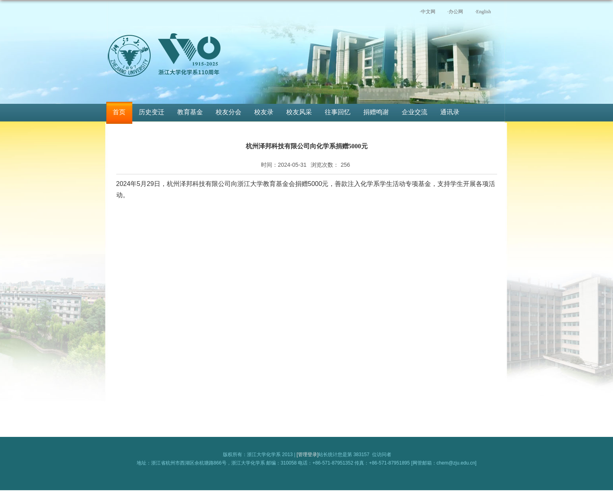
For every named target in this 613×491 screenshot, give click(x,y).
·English (483, 11)
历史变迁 (151, 112)
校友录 (263, 112)
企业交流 (414, 112)
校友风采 (299, 112)
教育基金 (190, 112)
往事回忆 (337, 112)
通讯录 (449, 112)
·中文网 (427, 11)
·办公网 (455, 11)
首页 (119, 112)
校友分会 (228, 112)
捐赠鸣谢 (376, 112)
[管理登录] (308, 454)
